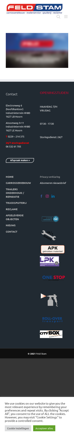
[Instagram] (47, 196)
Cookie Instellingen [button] (18, 428)
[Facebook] (41, 196)
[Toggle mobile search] (58, 17)
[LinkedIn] (53, 196)
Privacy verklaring (50, 176)
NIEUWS (11, 225)
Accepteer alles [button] (44, 428)
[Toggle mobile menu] (66, 17)
